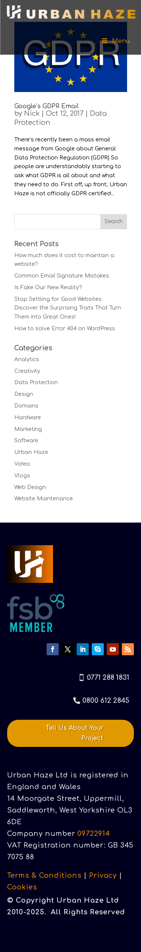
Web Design (30, 487)
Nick (31, 113)
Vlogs (22, 475)
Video (22, 464)
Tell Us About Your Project (74, 733)
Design (23, 394)
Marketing (28, 429)
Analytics (26, 359)
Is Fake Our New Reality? (48, 287)
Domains (26, 406)
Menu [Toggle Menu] (115, 41)
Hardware (27, 417)
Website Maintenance (43, 498)
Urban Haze (31, 452)
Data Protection (36, 382)
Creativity (27, 371)
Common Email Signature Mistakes (61, 276)
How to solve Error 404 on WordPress (64, 328)
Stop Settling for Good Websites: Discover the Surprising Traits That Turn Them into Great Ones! (67, 308)
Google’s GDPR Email (46, 106)
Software (26, 440)
